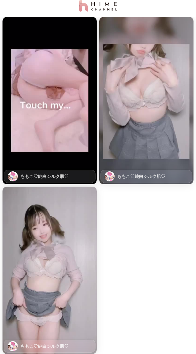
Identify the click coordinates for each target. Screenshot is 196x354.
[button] (50, 100)
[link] (50, 100)
